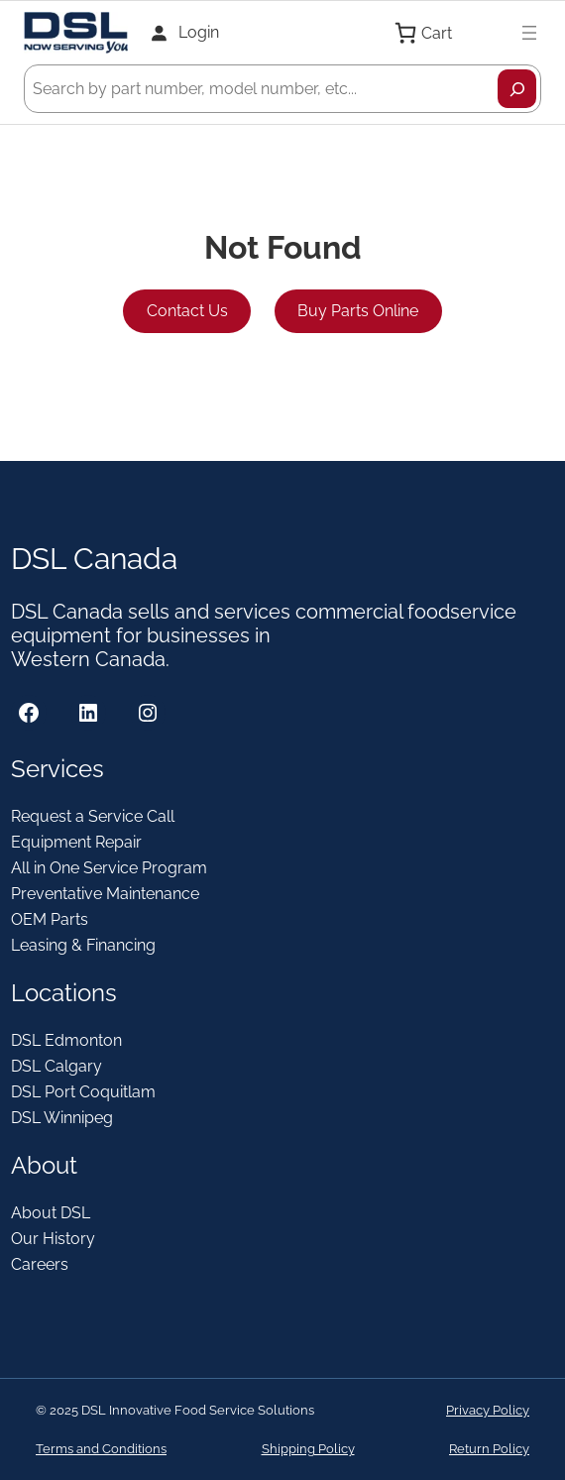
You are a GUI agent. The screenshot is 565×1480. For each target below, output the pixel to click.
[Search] (517, 88)
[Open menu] (529, 33)
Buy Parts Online (357, 310)
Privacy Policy (487, 1410)
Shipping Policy (308, 1448)
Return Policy (489, 1448)
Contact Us (187, 310)
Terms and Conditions (101, 1448)
